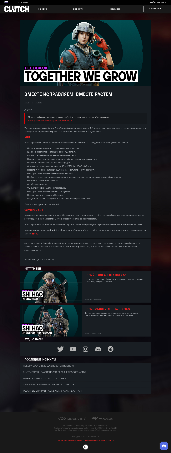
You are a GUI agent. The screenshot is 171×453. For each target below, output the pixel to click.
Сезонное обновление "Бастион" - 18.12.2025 (48, 384)
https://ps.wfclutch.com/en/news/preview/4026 (50, 120)
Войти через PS (158, 2)
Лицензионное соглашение (70, 440)
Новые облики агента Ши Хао (107, 309)
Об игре (42, 9)
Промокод (155, 9)
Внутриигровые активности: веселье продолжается (54, 372)
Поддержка (22, 2)
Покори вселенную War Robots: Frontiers (48, 365)
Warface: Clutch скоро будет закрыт (45, 378)
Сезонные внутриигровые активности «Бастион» (53, 390)
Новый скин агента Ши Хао (105, 275)
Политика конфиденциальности (99, 440)
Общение (114, 9)
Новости (78, 9)
